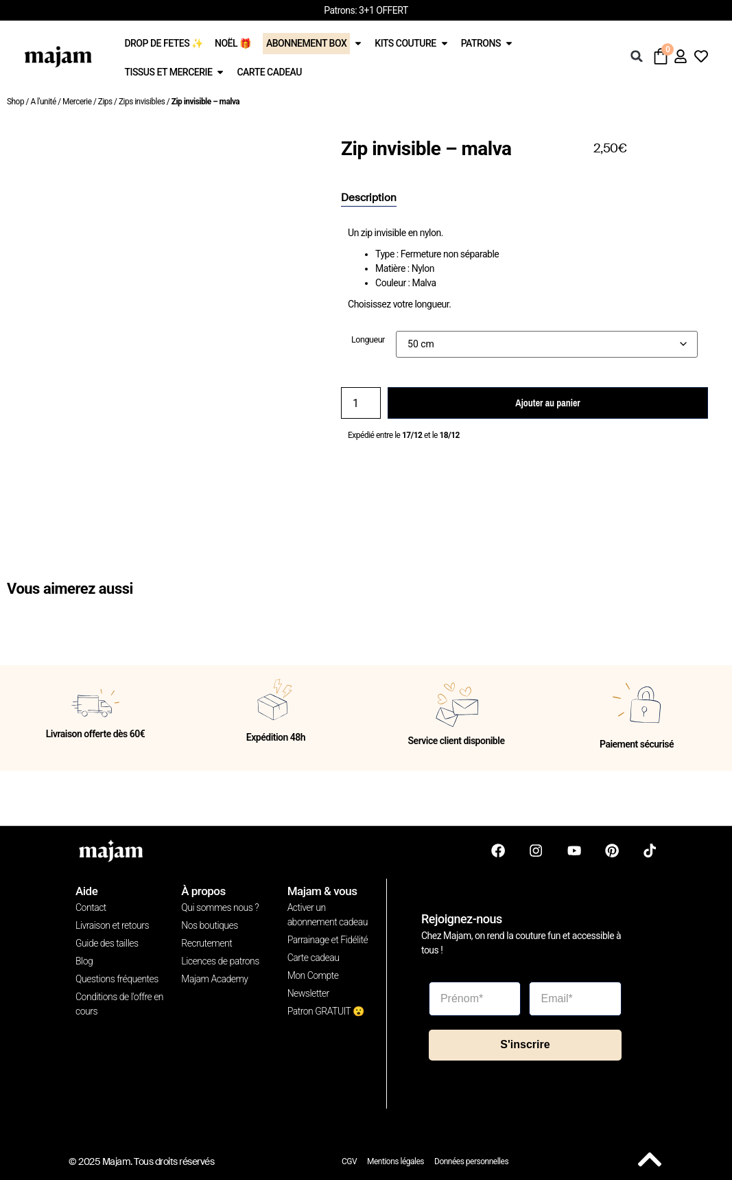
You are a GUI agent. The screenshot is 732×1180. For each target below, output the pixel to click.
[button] (637, 56)
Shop (15, 101)
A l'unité (43, 101)
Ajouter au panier (547, 403)
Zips (105, 101)
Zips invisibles (142, 101)
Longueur (368, 340)
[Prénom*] (475, 998)
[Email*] (575, 998)
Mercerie (76, 101)
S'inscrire (525, 1044)
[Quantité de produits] (361, 403)
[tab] (369, 198)
